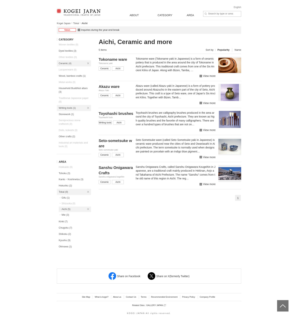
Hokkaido (65, 167)
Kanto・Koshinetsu (71, 179)
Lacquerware (67, 69)
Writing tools (67, 107)
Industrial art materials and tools (73, 144)
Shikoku (65, 234)
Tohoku (64, 173)
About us (117, 297)
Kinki (63, 221)
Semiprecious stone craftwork (69, 122)
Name (238, 49)
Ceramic (65, 63)
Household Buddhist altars (73, 90)
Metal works (67, 82)
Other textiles (68, 57)
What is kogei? (101, 297)
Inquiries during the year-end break (100, 29)
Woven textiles (68, 44)
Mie (65, 214)
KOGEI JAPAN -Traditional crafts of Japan (78, 12)
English (237, 7)
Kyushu (65, 240)
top (278, 301)
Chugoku (65, 227)
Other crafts (67, 136)
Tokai (76, 23)
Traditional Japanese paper (74, 100)
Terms (144, 297)
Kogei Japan (64, 23)
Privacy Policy (188, 297)
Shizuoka (68, 203)
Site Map (86, 297)
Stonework (66, 114)
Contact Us (131, 297)
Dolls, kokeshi (68, 130)
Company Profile (207, 297)
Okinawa (65, 246)
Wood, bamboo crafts (72, 75)
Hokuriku (65, 185)
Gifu (66, 197)
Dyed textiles (67, 50)
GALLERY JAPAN (156, 305)
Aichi (66, 209)
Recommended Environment (164, 297)
